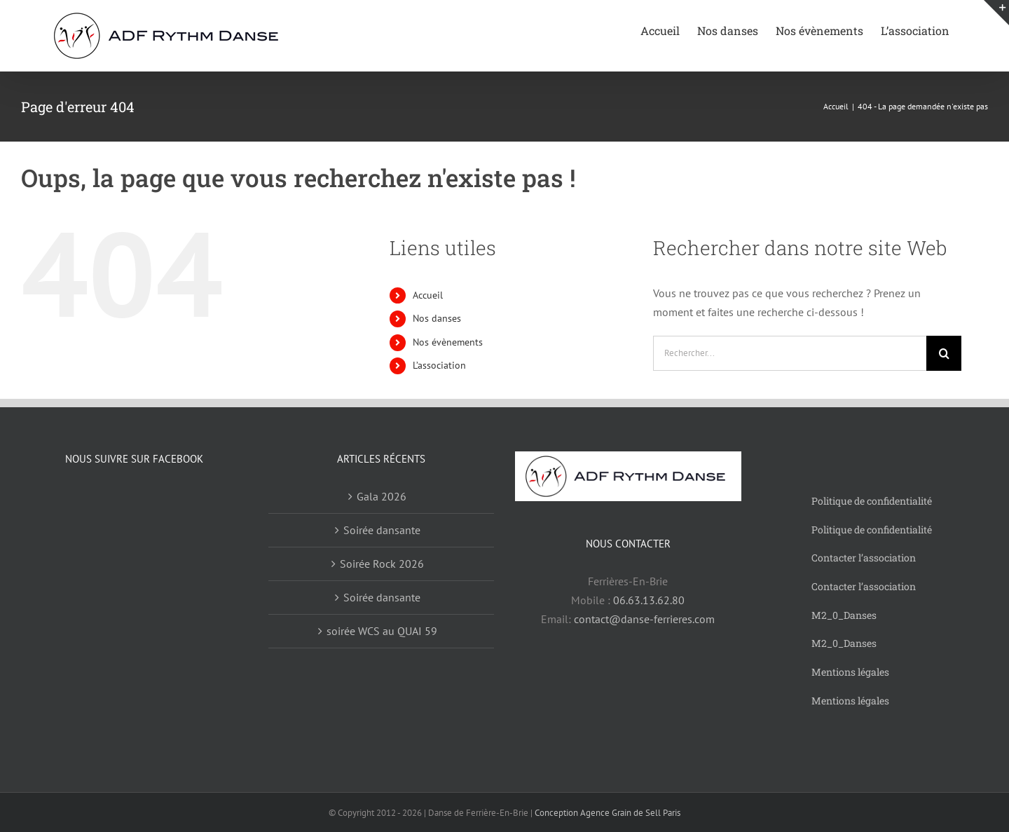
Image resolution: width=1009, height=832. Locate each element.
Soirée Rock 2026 (382, 564)
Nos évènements (448, 342)
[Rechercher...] (789, 353)
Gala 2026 (381, 496)
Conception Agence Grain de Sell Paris (607, 813)
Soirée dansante (381, 530)
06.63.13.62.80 (649, 600)
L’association (439, 365)
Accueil (428, 295)
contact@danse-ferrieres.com (644, 619)
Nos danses (437, 318)
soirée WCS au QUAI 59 (382, 631)
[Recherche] (943, 353)
